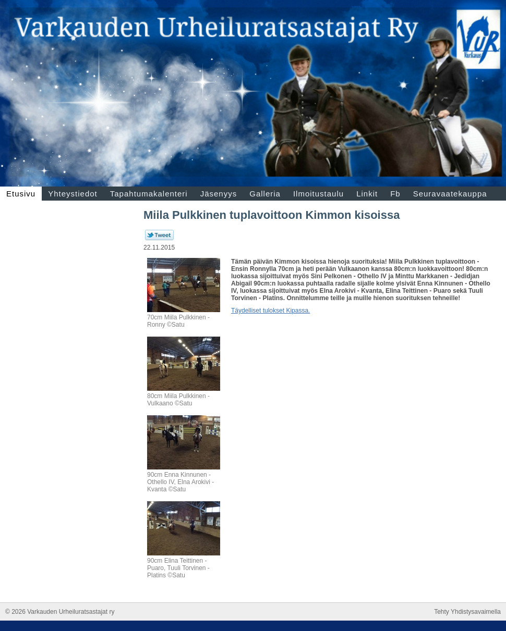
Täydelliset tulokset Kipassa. (270, 310)
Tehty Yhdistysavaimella (467, 611)
